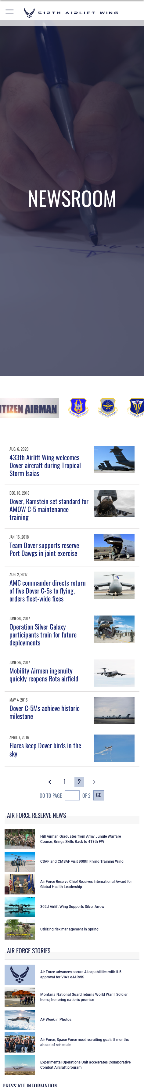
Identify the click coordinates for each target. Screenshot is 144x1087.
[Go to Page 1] (65, 782)
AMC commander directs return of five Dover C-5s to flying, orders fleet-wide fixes (47, 591)
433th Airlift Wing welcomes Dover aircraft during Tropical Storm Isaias (45, 465)
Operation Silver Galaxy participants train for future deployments (43, 635)
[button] (10, 13)
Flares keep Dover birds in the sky (45, 749)
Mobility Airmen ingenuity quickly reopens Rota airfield (43, 674)
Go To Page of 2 (65, 796)
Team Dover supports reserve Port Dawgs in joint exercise (44, 549)
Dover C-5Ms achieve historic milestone (44, 712)
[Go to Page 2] (79, 782)
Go (99, 795)
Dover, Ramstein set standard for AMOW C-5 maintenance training (48, 509)
